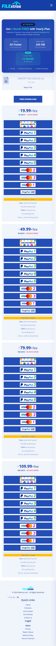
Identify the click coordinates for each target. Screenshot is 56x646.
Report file (28, 87)
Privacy (28, 629)
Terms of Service (28, 638)
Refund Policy (28, 635)
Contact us (28, 617)
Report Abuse (28, 632)
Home (28, 605)
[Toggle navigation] (51, 5)
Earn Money (28, 614)
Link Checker (28, 611)
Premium (28, 608)
